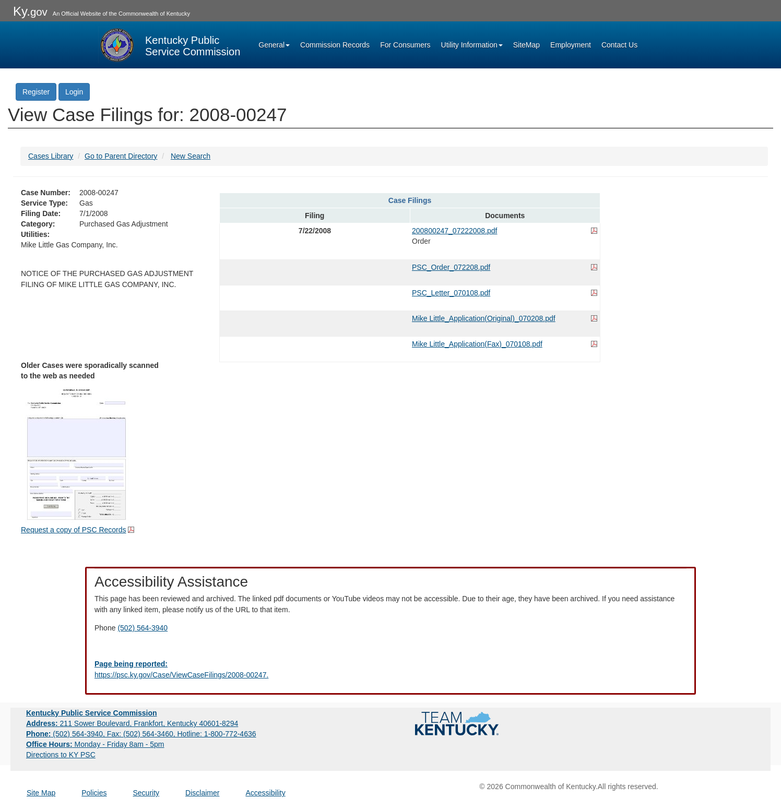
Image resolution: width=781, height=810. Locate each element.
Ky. (30, 11)
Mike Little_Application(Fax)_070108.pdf (477, 344)
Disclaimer (202, 793)
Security (146, 793)
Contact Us (619, 45)
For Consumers (405, 45)
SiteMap (526, 45)
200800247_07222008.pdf (455, 231)
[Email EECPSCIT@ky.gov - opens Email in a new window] (390, 670)
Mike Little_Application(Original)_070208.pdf (483, 318)
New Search (190, 156)
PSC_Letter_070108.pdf (451, 293)
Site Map (41, 793)
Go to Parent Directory (121, 156)
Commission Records (335, 45)
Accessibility (265, 793)
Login (74, 92)
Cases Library (50, 156)
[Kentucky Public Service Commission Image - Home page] (169, 44)
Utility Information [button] (472, 45)
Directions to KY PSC (61, 755)
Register (36, 92)
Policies (93, 793)
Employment (570, 45)
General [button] (274, 45)
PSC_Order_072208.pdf (451, 267)
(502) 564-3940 (142, 628)
